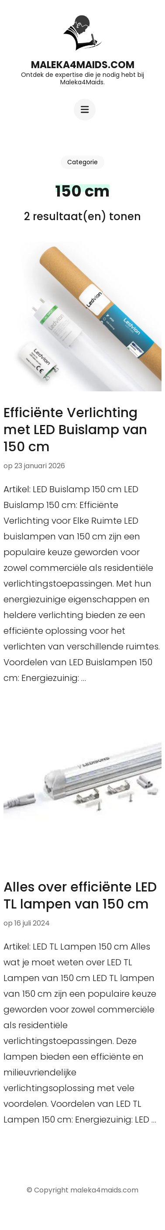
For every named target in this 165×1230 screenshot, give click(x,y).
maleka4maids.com (82, 65)
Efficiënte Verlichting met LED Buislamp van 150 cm (75, 430)
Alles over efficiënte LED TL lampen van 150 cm (80, 895)
